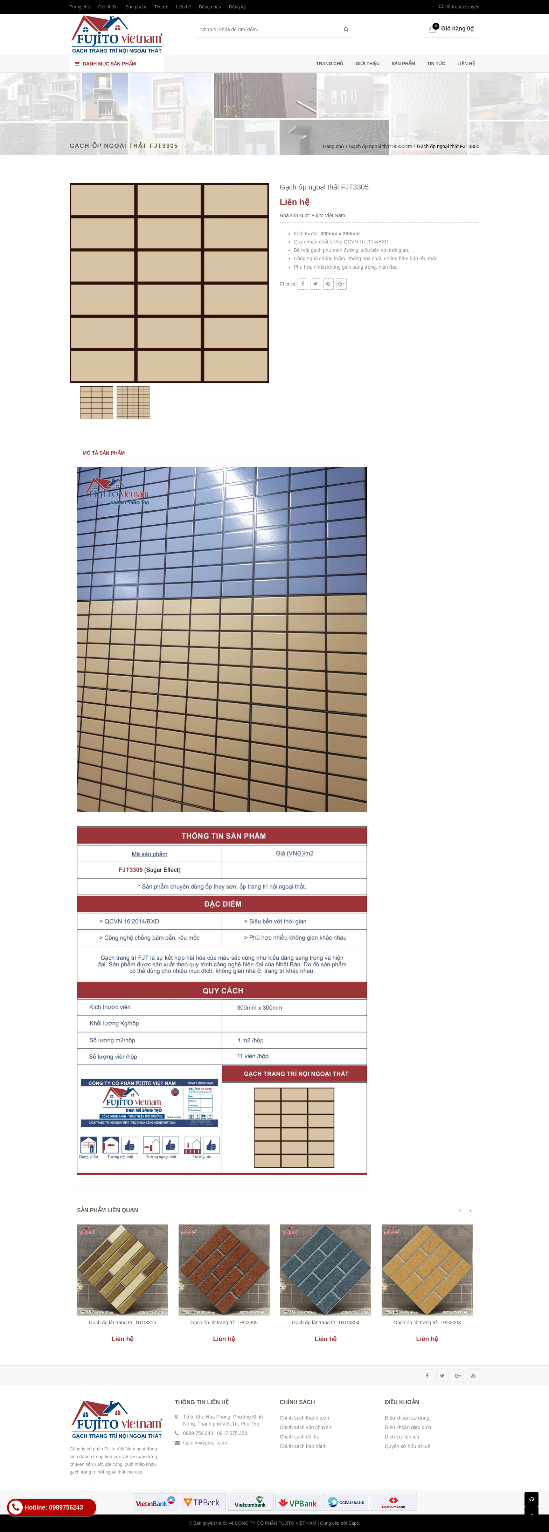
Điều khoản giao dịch (408, 1427)
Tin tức (161, 6)
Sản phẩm (136, 6)
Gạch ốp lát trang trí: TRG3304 (325, 1322)
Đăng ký (237, 6)
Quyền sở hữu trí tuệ (407, 1446)
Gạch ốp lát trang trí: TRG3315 (122, 1322)
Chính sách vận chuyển (305, 1427)
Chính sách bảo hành (303, 1446)
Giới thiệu (107, 6)
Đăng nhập (210, 6)
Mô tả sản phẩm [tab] (104, 453)
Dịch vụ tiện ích (402, 1437)
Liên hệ (183, 6)
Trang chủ (80, 6)
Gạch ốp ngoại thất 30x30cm (380, 146)
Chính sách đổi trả (300, 1437)
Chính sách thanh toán (304, 1418)
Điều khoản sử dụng (407, 1418)
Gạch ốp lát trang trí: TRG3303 (427, 1322)
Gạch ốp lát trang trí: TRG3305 (224, 1322)
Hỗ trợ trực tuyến (459, 6)
